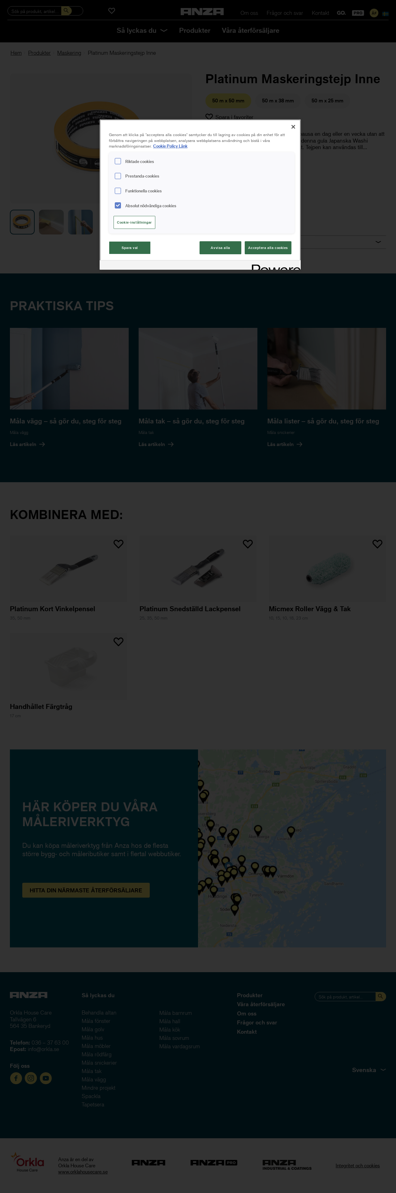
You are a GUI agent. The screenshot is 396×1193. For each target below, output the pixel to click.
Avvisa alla (220, 248)
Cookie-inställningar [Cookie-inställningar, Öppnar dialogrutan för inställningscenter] (134, 222)
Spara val (130, 248)
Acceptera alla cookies (268, 248)
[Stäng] (293, 127)
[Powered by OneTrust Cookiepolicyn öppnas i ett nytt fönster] (274, 266)
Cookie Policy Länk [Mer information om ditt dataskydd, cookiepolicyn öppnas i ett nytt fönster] (170, 145)
